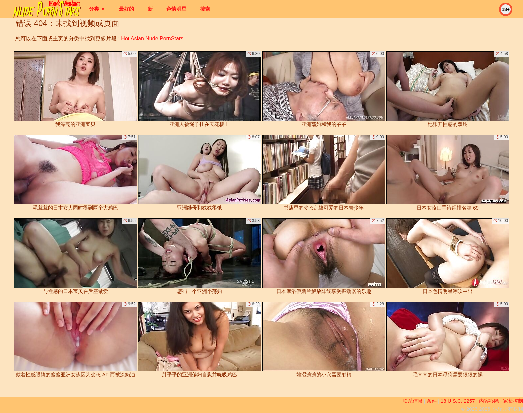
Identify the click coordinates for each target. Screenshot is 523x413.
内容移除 (489, 401)
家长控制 (513, 401)
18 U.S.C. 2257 (458, 401)
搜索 (205, 9)
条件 (432, 401)
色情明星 (176, 9)
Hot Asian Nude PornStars (152, 38)
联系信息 (413, 401)
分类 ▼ (97, 9)
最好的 (126, 9)
